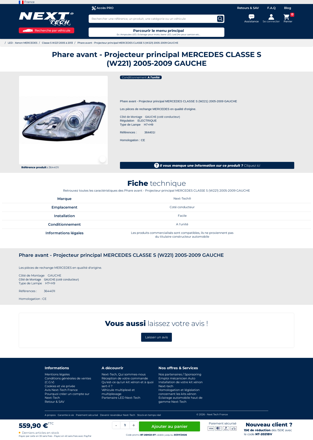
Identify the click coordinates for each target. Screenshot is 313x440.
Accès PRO (103, 8)
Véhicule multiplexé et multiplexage (118, 392)
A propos (50, 414)
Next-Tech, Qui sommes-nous (124, 374)
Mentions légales (57, 374)
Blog (287, 8)
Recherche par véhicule (46, 30)
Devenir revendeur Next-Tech (117, 414)
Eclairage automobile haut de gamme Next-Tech (180, 400)
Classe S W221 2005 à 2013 (57, 42)
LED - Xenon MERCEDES (22, 42)
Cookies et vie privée (60, 386)
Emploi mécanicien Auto (176, 378)
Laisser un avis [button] (156, 337)
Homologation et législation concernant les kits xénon (179, 392)
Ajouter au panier (169, 426)
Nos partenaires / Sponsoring (179, 374)
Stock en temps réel (149, 414)
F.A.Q (271, 8)
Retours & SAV (248, 8)
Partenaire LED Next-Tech (121, 398)
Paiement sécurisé (87, 414)
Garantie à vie (66, 414)
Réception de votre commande (125, 378)
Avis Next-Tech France (61, 390)
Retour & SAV (54, 402)
